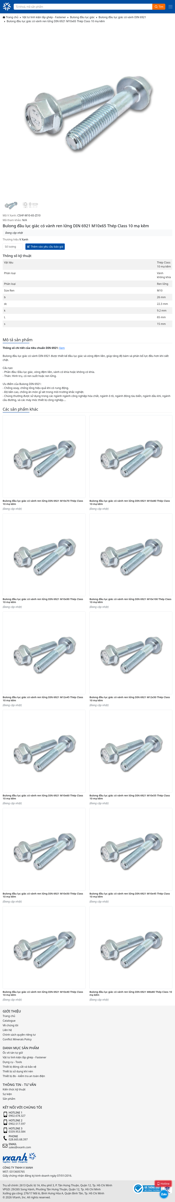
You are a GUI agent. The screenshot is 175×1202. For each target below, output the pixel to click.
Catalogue (9, 1020)
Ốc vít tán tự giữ (13, 1053)
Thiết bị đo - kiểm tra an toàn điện (24, 1076)
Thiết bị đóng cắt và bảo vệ (19, 1067)
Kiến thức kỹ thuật (14, 1089)
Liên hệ (7, 1030)
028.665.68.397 (18, 1139)
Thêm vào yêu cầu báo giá (45, 246)
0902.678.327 (17, 1116)
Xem (62, 348)
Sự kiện (7, 1094)
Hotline (163, 1183)
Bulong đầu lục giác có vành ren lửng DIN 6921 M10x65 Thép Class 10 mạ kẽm (56, 21)
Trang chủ (10, 17)
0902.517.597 (17, 1124)
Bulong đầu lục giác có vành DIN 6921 (122, 17)
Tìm (158, 7)
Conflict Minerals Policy (17, 1039)
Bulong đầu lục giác (82, 17)
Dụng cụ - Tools (12, 1062)
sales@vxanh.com (20, 1147)
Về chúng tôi (10, 1025)
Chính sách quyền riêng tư (19, 1034)
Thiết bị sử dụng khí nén (18, 1071)
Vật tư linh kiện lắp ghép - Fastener (44, 17)
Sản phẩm (9, 1099)
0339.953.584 (17, 1131)
